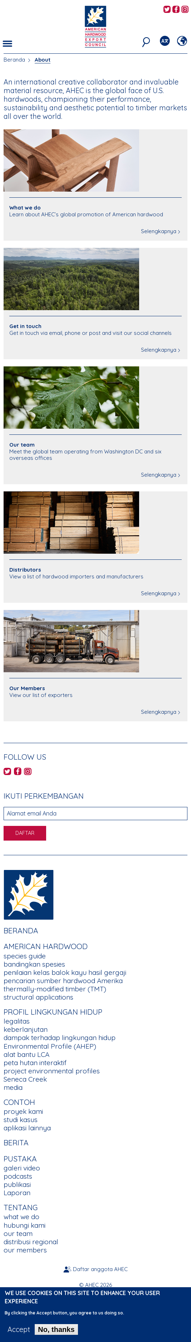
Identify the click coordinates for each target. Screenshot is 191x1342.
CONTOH (19, 1102)
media (13, 1087)
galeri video (22, 1168)
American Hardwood (46, 946)
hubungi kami (24, 1225)
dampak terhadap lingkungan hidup (60, 1037)
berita (16, 1142)
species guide (25, 956)
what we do (21, 1216)
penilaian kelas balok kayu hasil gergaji (65, 972)
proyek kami (23, 1111)
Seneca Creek (25, 1079)
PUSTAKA (20, 1158)
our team (18, 1233)
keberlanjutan (26, 1029)
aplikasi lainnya (27, 1128)
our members (25, 1250)
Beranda (14, 59)
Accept (19, 1334)
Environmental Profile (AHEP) (50, 1046)
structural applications (38, 997)
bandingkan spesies (34, 964)
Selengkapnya (158, 231)
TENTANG (21, 1207)
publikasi (17, 1184)
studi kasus (21, 1119)
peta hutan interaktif (35, 1062)
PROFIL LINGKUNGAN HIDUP (53, 1011)
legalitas (17, 1021)
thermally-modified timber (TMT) (55, 989)
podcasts (18, 1176)
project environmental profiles (52, 1071)
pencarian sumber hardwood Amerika (63, 980)
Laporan (17, 1192)
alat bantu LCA (26, 1054)
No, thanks (56, 1334)
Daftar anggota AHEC (100, 1269)
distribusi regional (31, 1241)
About (42, 59)
